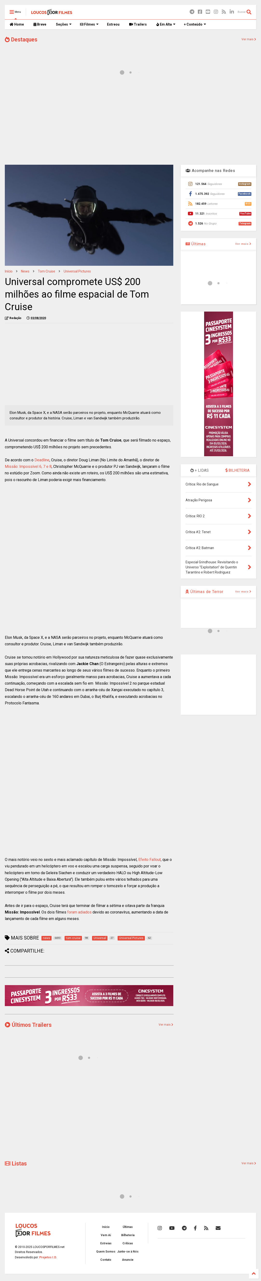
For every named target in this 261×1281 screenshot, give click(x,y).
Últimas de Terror (204, 591)
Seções (64, 24)
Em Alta (165, 24)
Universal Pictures (77, 271)
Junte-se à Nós (128, 1251)
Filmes (89, 24)
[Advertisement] (130, 122)
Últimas (196, 244)
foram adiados (79, 912)
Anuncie (128, 1259)
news (25, 271)
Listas (16, 1163)
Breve (39, 24)
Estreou (113, 24)
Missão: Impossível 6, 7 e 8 (28, 466)
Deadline (41, 460)
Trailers (138, 24)
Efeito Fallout (149, 859)
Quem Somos (105, 1251)
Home (17, 24)
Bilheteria (127, 1235)
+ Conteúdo (195, 24)
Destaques (21, 39)
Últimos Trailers (28, 1025)
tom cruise (46, 271)
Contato (105, 1259)
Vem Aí (106, 1235)
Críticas (127, 1243)
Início (9, 271)
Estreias (106, 1243)
